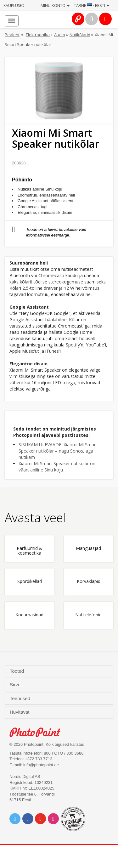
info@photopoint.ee (41, 764)
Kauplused (14, 5)
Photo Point (38, 732)
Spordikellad (29, 581)
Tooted (17, 671)
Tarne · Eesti (91, 5)
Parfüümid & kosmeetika (29, 551)
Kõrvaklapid (88, 581)
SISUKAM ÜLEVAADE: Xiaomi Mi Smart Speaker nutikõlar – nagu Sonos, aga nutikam (58, 451)
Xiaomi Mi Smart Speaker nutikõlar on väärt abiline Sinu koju (57, 466)
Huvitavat (20, 712)
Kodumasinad (29, 615)
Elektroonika (38, 34)
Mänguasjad (88, 548)
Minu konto (55, 5)
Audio (59, 34)
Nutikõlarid (80, 34)
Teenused (20, 698)
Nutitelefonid (88, 615)
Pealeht (12, 34)
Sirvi (15, 684)
